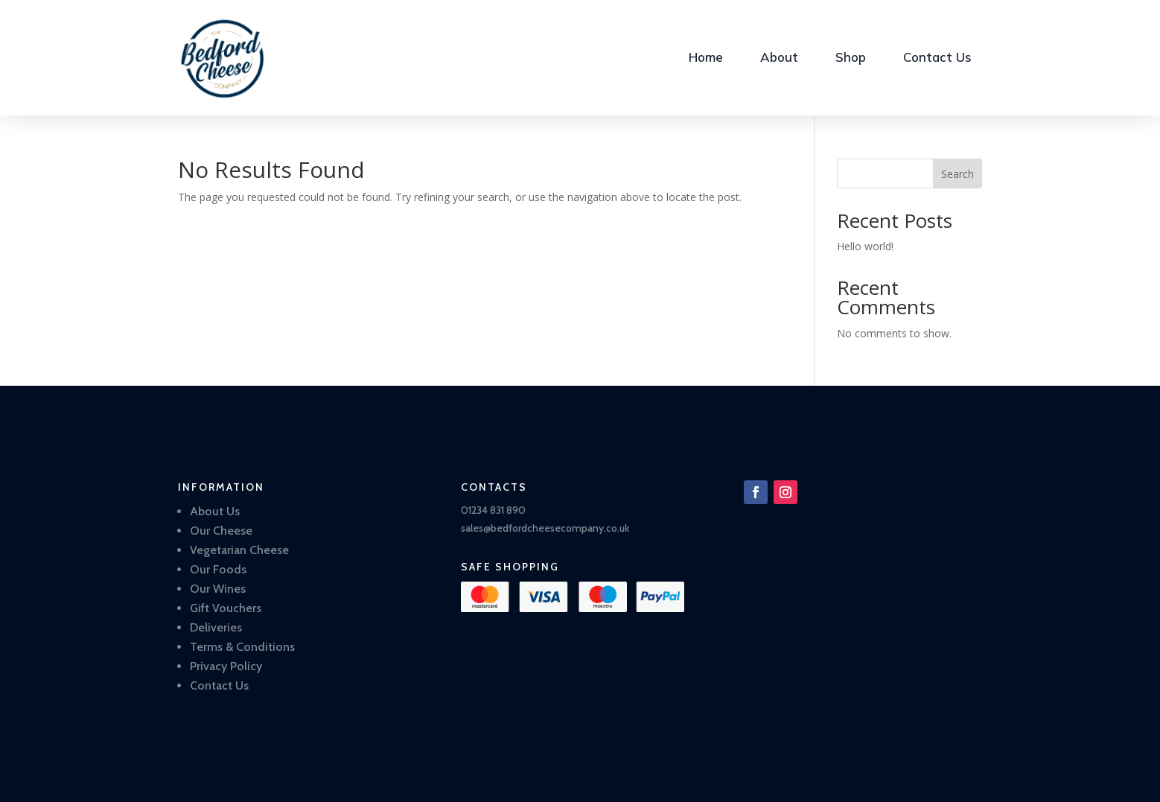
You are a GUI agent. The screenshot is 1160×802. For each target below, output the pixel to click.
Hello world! (865, 246)
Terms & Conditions (242, 647)
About (779, 57)
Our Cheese (221, 530)
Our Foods (218, 569)
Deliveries (216, 627)
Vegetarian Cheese (239, 550)
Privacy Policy (226, 666)
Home (706, 57)
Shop (850, 57)
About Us (215, 511)
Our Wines (218, 589)
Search (957, 174)
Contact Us (937, 57)
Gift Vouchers (225, 608)
